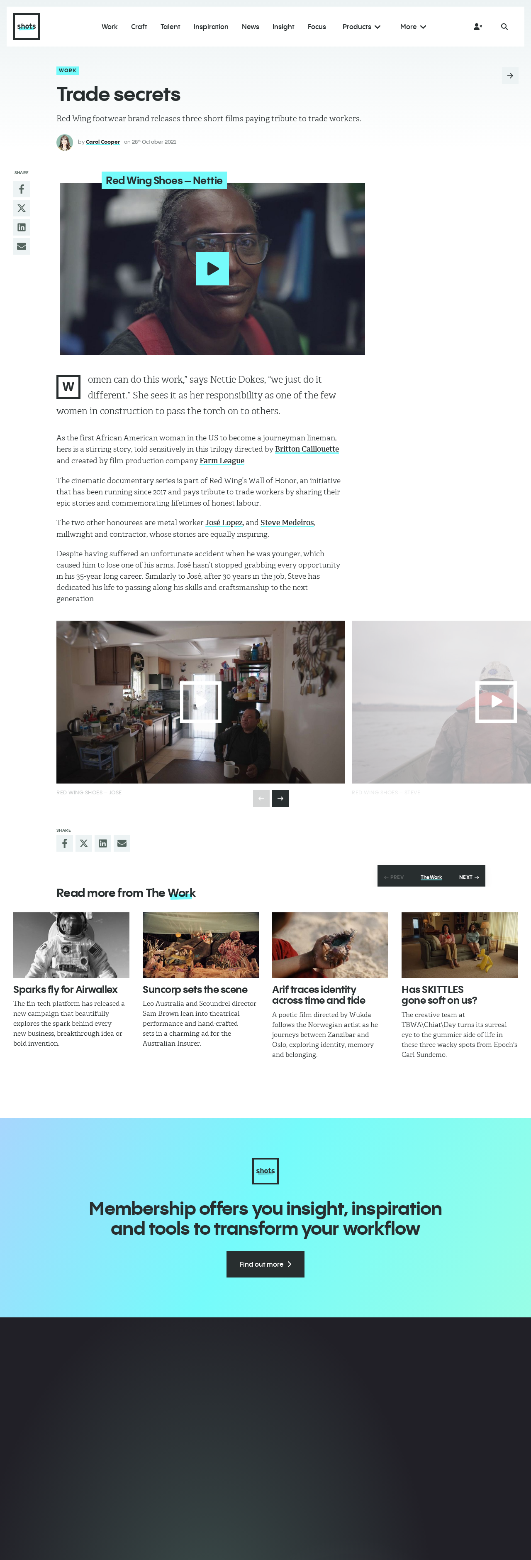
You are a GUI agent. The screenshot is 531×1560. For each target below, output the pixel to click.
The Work (431, 875)
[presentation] (280, 796)
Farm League (222, 458)
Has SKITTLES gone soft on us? (439, 992)
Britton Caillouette (307, 447)
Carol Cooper (103, 141)
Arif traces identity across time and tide (318, 992)
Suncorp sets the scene (195, 987)
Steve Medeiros (287, 520)
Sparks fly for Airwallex (65, 987)
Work (68, 70)
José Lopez (224, 520)
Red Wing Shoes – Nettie (157, 180)
